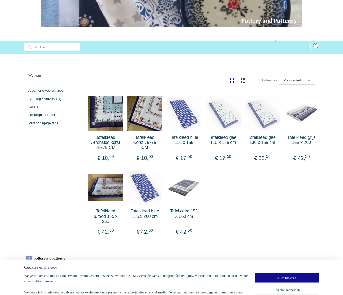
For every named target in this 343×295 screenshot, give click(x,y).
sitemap (159, 285)
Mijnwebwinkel (228, 285)
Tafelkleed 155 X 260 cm (184, 213)
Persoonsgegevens (43, 123)
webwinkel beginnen (186, 285)
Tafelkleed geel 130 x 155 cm (262, 140)
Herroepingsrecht (41, 115)
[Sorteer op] (297, 80)
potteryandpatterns (45, 258)
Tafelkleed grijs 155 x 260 (301, 140)
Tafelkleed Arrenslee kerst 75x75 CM (105, 142)
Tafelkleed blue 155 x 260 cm (145, 213)
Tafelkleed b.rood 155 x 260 (106, 216)
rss (169, 285)
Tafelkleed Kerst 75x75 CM (144, 142)
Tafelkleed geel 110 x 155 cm (223, 140)
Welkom (34, 75)
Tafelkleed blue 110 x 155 (184, 140)
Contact (34, 107)
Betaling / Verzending (44, 99)
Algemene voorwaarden (46, 90)
